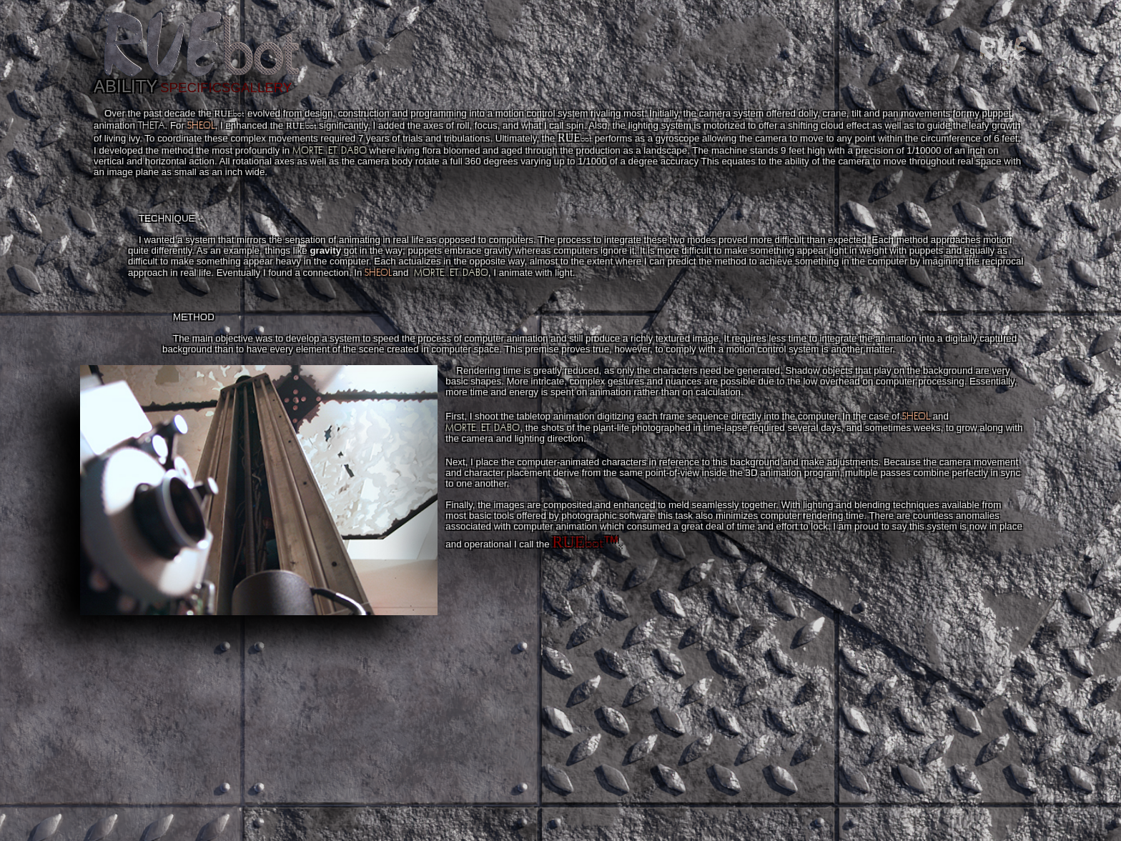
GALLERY (261, 87)
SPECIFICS (195, 87)
